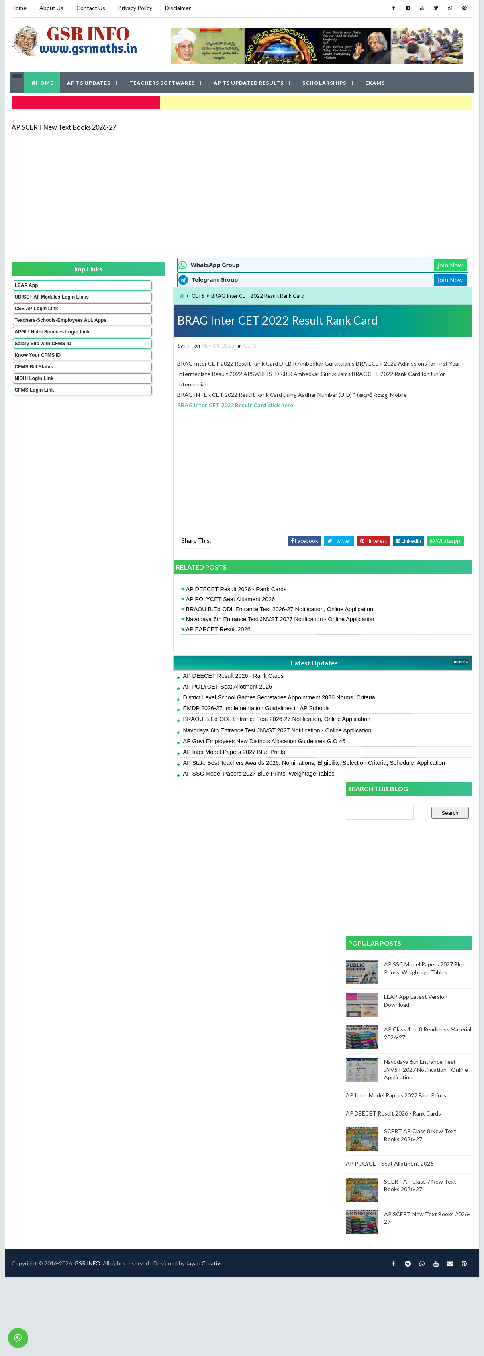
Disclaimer (177, 7)
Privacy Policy (135, 7)
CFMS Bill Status (33, 379)
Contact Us (90, 7)
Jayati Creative (204, 816)
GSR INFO (87, 816)
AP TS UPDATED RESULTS (249, 80)
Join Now (317, 261)
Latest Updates (204, 659)
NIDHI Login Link (33, 391)
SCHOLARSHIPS (325, 80)
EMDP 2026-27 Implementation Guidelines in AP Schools (168, 705)
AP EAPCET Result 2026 (130, 626)
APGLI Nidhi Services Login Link (38, 341)
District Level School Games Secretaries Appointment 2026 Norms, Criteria (191, 694)
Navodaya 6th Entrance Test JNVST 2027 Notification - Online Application (192, 616)
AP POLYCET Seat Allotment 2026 (142, 596)
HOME (43, 80)
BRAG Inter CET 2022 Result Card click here (148, 401)
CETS (110, 291)
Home (18, 7)
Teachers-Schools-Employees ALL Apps (38, 324)
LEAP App (25, 281)
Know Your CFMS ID (37, 367)
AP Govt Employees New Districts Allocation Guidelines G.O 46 (176, 738)
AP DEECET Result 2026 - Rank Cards (148, 586)
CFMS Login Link (33, 402)
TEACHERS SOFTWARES (163, 80)
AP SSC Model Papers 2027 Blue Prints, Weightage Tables (171, 778)
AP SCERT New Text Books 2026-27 (63, 122)
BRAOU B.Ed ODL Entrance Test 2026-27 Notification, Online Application (191, 606)
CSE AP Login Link (35, 310)
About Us (51, 7)
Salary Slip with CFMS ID (42, 356)
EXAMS (376, 80)
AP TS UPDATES (89, 80)
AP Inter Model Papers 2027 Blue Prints (146, 749)
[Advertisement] (219, 189)
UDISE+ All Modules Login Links (37, 295)
